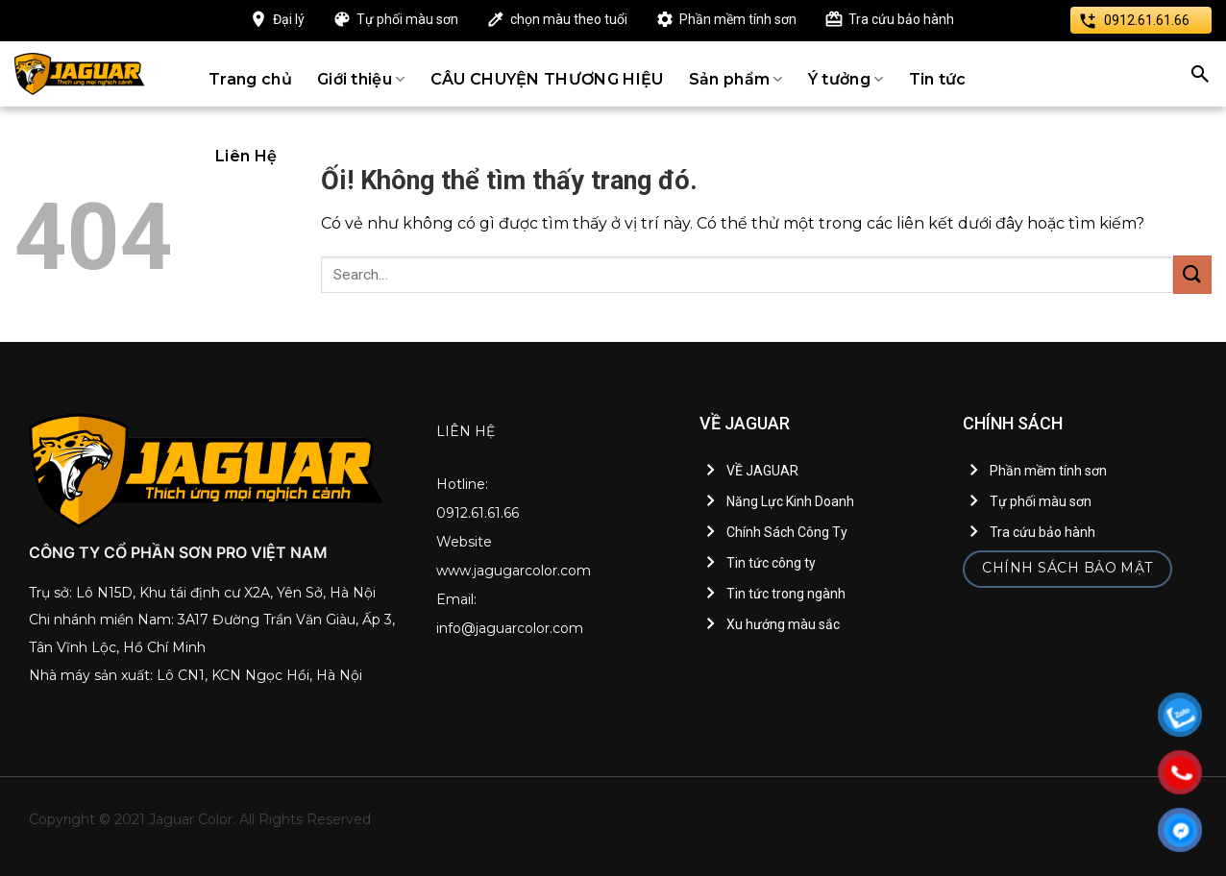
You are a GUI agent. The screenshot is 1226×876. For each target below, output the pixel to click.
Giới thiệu (361, 79)
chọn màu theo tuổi (568, 19)
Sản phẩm (736, 79)
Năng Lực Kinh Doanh (790, 501)
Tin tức (938, 79)
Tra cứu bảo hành (901, 19)
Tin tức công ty (771, 563)
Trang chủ (250, 79)
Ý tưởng (846, 79)
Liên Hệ (246, 156)
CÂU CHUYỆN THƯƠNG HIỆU (547, 79)
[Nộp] (1192, 274)
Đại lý (289, 19)
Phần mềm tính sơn (738, 19)
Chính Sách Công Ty (786, 532)
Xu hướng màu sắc (783, 624)
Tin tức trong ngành (786, 593)
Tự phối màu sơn (407, 19)
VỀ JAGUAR (762, 470)
